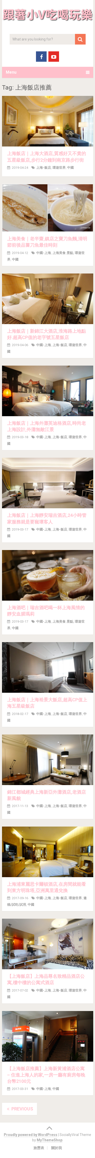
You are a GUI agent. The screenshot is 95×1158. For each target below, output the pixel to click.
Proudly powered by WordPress (30, 1135)
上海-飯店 (43, 168)
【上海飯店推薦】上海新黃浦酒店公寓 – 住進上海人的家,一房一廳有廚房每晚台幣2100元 (46, 1075)
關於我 (56, 1148)
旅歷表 (38, 1148)
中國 (70, 168)
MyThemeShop (49, 1140)
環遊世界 (59, 168)
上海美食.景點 (62, 253)
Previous (19, 1108)
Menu (11, 72)
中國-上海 (43, 253)
